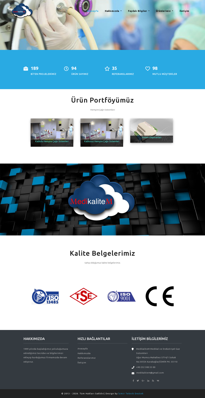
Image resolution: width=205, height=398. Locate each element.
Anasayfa (94, 10)
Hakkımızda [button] (112, 11)
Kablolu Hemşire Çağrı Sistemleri (52, 141)
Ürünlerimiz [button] (163, 11)
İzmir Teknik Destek (131, 393)
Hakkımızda (84, 353)
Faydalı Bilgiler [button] (138, 11)
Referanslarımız (87, 358)
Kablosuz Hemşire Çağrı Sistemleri (101, 141)
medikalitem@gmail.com (150, 372)
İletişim (184, 11)
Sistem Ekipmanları (151, 137)
